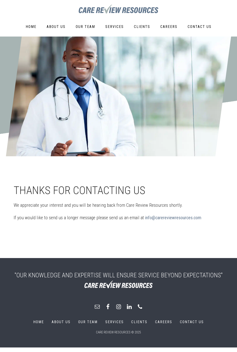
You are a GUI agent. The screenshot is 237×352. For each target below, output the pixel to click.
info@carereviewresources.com (173, 217)
